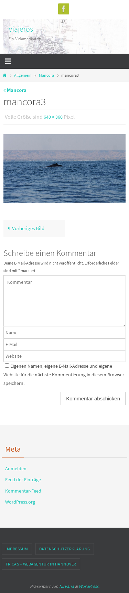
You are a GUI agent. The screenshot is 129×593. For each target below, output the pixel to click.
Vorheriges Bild (24, 228)
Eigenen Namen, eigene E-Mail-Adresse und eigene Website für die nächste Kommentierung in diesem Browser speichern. (63, 374)
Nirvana (66, 586)
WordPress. (89, 586)
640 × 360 (53, 117)
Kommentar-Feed (23, 491)
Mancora (46, 75)
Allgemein (23, 75)
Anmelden (15, 468)
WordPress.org (20, 502)
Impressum (17, 548)
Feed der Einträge (23, 479)
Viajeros (21, 29)
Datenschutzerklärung (64, 548)
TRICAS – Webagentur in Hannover (41, 564)
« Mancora (14, 90)
